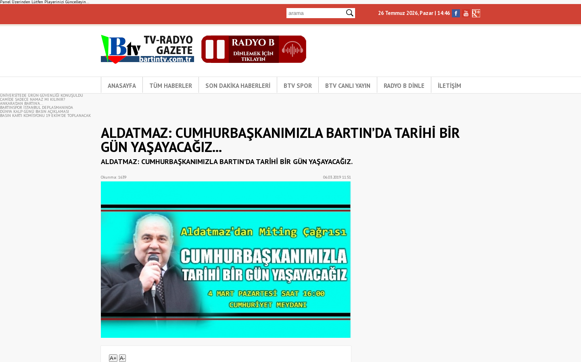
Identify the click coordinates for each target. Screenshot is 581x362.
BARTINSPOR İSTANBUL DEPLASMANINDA (36, 107)
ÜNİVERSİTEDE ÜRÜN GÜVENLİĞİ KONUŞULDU (41, 95)
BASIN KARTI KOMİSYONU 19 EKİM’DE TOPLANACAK (45, 115)
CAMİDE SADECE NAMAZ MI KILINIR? (32, 99)
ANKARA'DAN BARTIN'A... (21, 103)
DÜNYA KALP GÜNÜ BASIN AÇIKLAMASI (34, 111)
